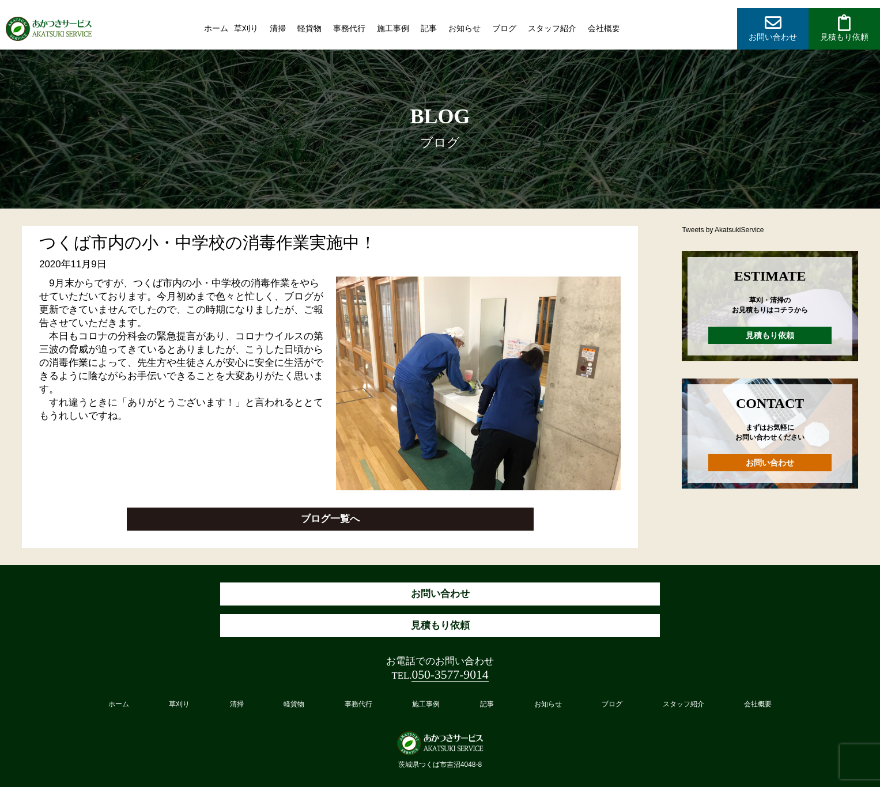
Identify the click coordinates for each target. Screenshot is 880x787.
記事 (429, 28)
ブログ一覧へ (330, 518)
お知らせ (464, 28)
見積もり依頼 (770, 335)
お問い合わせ (770, 462)
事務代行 (349, 28)
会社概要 (604, 28)
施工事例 (393, 28)
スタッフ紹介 (552, 28)
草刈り (246, 28)
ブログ (504, 28)
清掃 (278, 28)
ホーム (216, 28)
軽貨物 (309, 28)
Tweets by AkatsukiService (723, 230)
